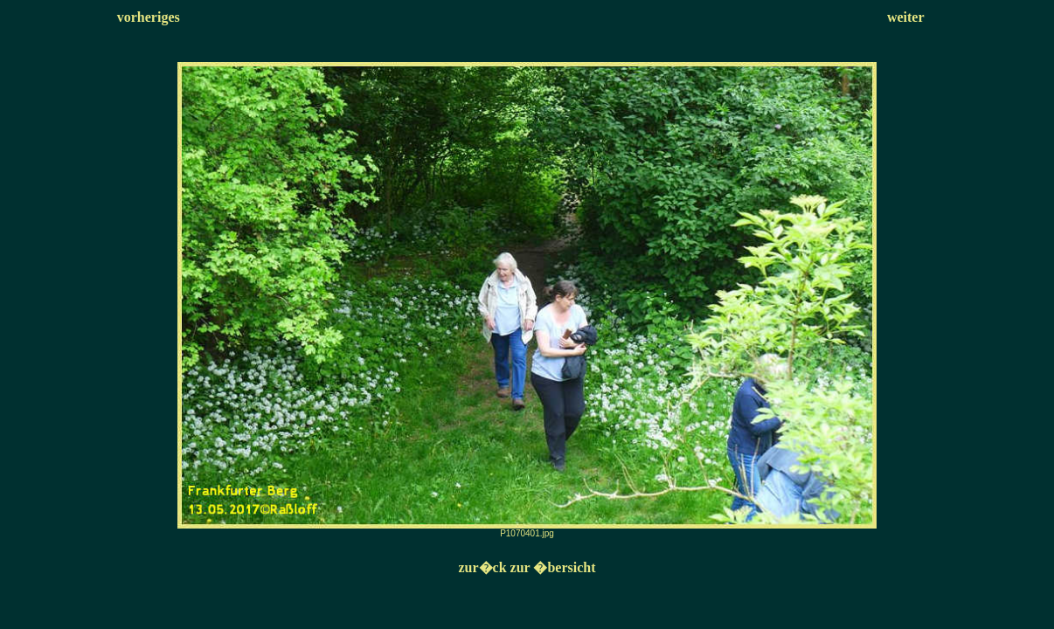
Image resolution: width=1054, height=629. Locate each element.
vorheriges (148, 17)
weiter (906, 17)
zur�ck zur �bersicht (526, 567)
